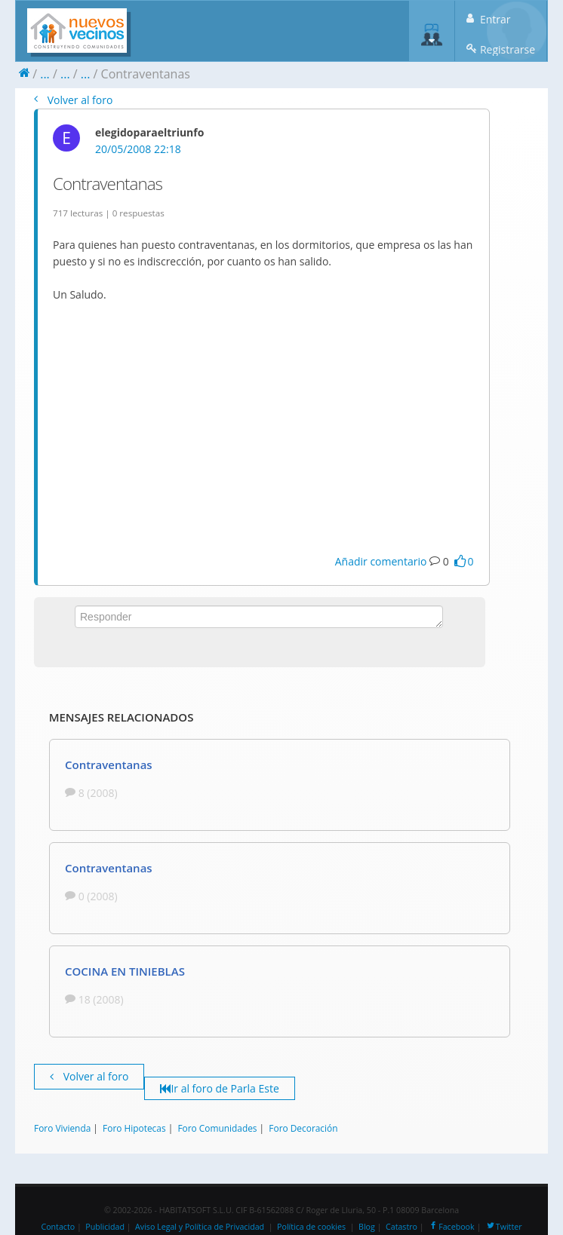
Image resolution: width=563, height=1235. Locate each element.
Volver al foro (73, 100)
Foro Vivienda (62, 1128)
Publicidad (105, 1226)
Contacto (58, 1226)
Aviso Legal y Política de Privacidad (199, 1226)
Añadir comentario (381, 561)
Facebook (451, 1226)
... (45, 74)
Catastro (401, 1226)
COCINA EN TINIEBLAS (125, 971)
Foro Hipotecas (134, 1128)
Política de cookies (311, 1226)
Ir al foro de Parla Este (219, 1088)
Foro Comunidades (217, 1128)
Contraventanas (108, 764)
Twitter (503, 1226)
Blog (366, 1226)
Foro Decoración (303, 1128)
